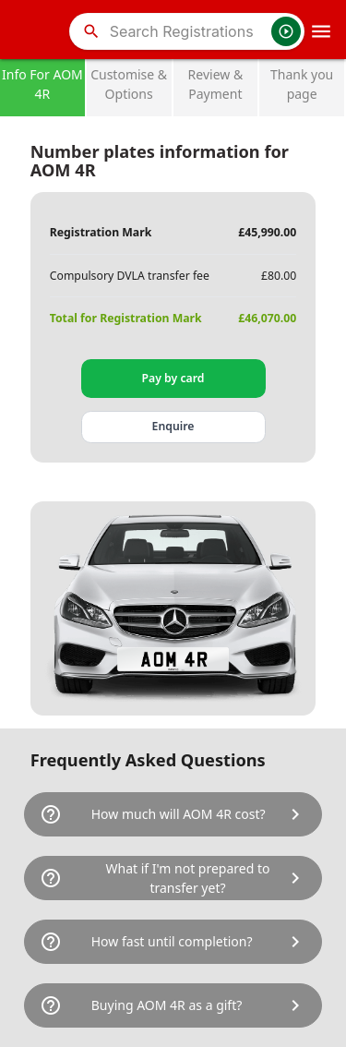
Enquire (173, 426)
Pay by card (173, 378)
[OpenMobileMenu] (321, 31)
